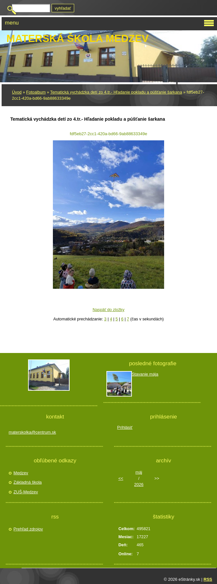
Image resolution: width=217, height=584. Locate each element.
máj (138, 472)
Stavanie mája (145, 374)
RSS (207, 579)
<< (120, 478)
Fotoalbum (35, 92)
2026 (138, 484)
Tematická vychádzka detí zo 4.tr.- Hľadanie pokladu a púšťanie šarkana (116, 92)
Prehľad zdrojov (28, 529)
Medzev (21, 472)
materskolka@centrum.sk (32, 432)
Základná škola (28, 482)
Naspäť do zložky (108, 309)
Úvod (17, 92)
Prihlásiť (125, 427)
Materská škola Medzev (77, 38)
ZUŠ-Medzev (26, 491)
